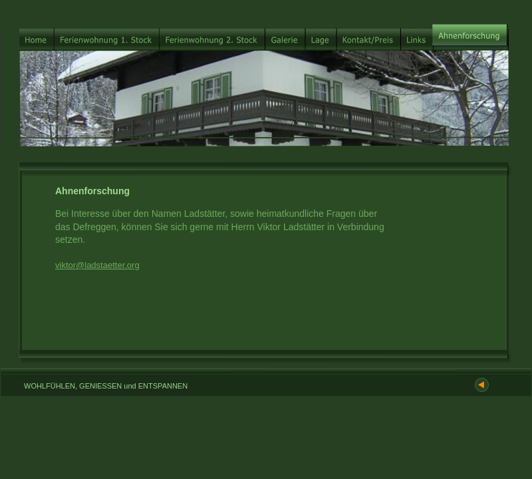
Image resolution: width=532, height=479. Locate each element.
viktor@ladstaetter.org (97, 265)
